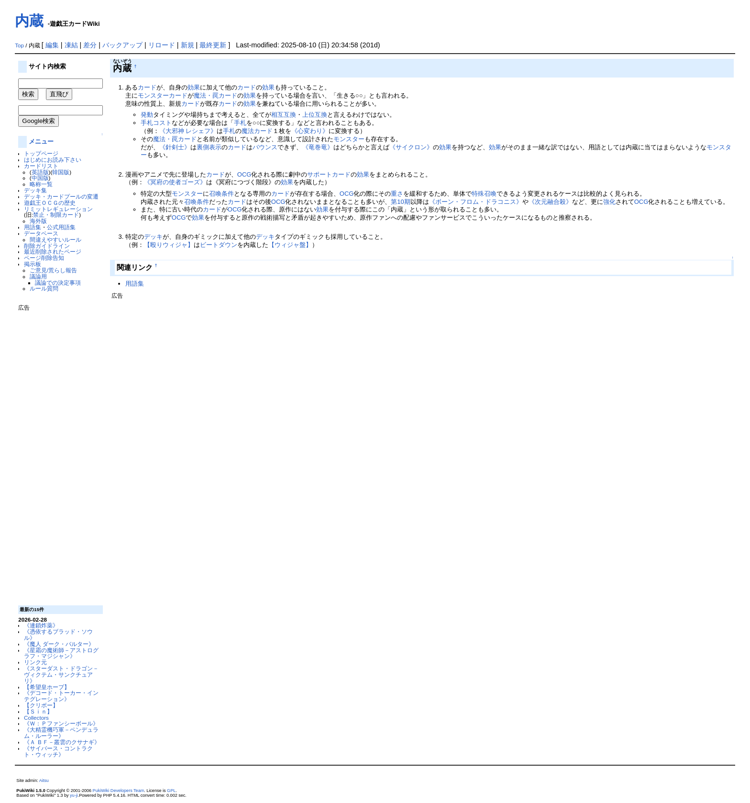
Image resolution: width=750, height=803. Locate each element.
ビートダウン (218, 244)
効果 (194, 87)
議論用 (38, 276)
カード (147, 87)
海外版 (38, 221)
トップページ (41, 153)
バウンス (265, 147)
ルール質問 (44, 288)
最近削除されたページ (52, 251)
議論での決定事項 (58, 282)
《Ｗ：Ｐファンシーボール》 (61, 723)
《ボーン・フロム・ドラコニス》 (475, 201)
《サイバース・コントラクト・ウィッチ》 (58, 751)
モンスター (348, 139)
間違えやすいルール (55, 239)
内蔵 (29, 21)
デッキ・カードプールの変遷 (61, 196)
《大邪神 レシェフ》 (188, 130)
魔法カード (257, 130)
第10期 (400, 201)
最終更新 (212, 45)
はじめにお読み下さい (52, 159)
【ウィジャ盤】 (290, 244)
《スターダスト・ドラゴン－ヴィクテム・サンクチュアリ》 (61, 674)
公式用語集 (61, 227)
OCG (244, 174)
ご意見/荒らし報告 (53, 270)
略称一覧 (41, 184)
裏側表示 (209, 147)
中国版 (40, 178)
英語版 (40, 172)
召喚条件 (221, 193)
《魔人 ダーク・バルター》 (59, 644)
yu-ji (74, 795)
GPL (171, 790)
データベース (41, 233)
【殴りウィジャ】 (169, 244)
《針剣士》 (174, 147)
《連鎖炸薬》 (41, 625)
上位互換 (314, 114)
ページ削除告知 (44, 258)
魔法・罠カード (215, 95)
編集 (52, 45)
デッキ (153, 236)
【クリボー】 (41, 705)
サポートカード (329, 174)
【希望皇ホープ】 (47, 687)
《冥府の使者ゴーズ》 (175, 182)
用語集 (32, 227)
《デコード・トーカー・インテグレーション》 (61, 696)
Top (19, 45)
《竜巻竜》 (317, 147)
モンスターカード (163, 95)
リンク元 (35, 662)
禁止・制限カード (56, 215)
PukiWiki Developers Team (118, 790)
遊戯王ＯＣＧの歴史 (50, 203)
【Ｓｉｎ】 (38, 711)
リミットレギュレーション (58, 209)
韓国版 (60, 172)
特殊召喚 (484, 193)
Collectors (36, 717)
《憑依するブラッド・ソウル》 (58, 634)
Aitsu (44, 780)
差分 (90, 45)
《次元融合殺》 (550, 201)
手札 (240, 122)
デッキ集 (35, 190)
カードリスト (41, 166)
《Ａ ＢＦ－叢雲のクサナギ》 (62, 742)
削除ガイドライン (47, 246)
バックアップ (122, 45)
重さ (397, 193)
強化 (609, 201)
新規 (187, 45)
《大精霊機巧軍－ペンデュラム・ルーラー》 (61, 732)
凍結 (71, 45)
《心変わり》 (310, 130)
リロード (161, 45)
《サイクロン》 (411, 147)
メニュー (41, 141)
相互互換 (283, 114)
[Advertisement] (56, 454)
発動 (147, 114)
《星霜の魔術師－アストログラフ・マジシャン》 (61, 653)
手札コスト (156, 122)
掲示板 (32, 264)
